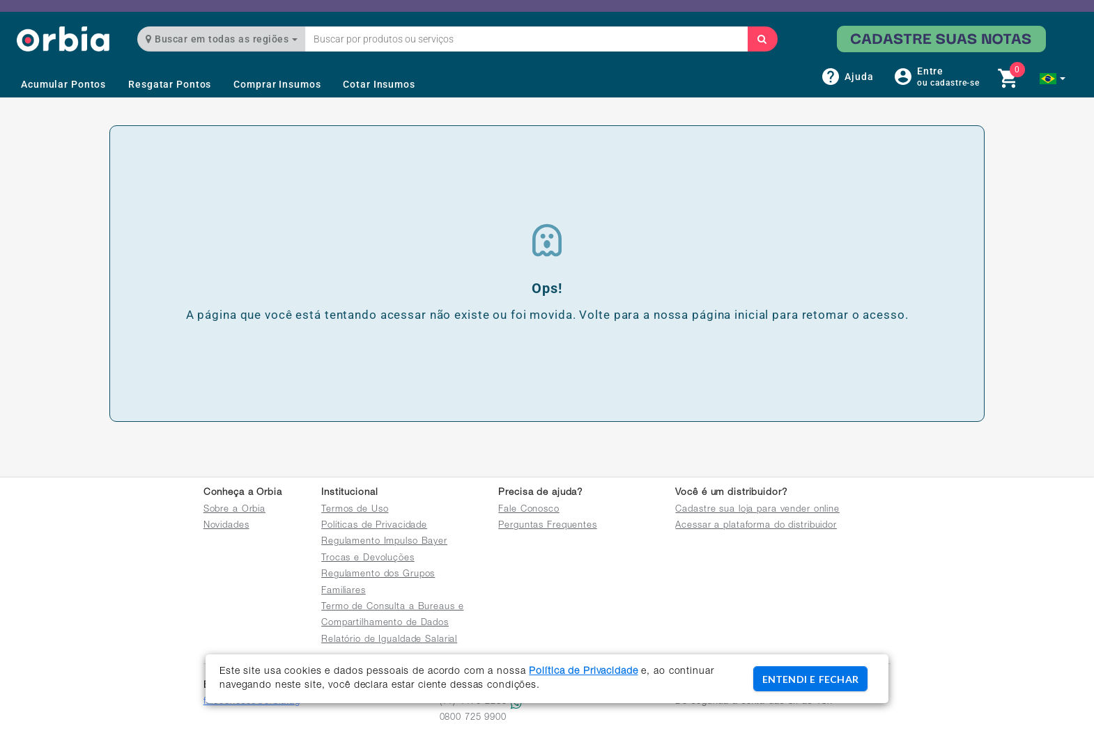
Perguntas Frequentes (547, 525)
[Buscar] (762, 39)
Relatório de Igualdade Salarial (389, 640)
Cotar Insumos (379, 84)
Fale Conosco (529, 509)
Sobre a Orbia (234, 509)
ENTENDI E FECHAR (810, 679)
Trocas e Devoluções (368, 558)
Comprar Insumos (277, 84)
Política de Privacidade (583, 672)
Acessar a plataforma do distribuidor (756, 525)
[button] (1052, 78)
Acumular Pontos (63, 84)
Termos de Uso (354, 509)
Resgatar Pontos (169, 84)
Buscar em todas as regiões (222, 39)
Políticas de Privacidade (374, 525)
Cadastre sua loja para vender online (757, 509)
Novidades (226, 525)
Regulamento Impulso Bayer (384, 541)
